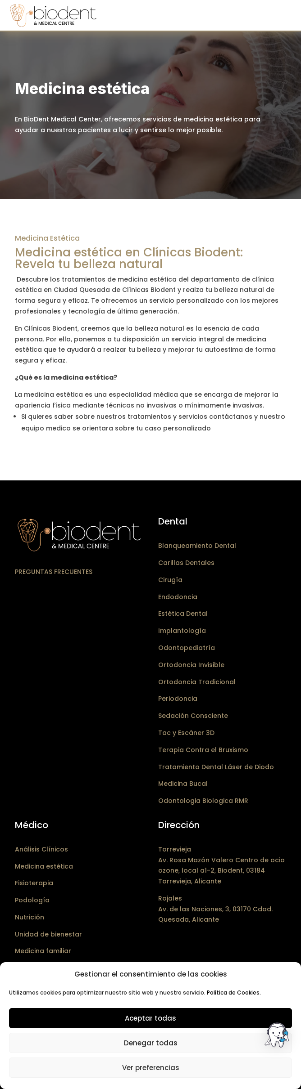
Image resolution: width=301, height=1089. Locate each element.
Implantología (182, 630)
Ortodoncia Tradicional (197, 681)
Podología (32, 900)
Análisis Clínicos (41, 849)
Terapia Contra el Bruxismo (203, 749)
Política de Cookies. (234, 992)
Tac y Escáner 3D (186, 732)
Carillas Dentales (186, 562)
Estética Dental (183, 613)
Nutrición (29, 917)
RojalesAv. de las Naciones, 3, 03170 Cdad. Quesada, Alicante (215, 909)
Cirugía (170, 579)
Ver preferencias (150, 1067)
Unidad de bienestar (48, 934)
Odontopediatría (186, 647)
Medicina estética (44, 866)
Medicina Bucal (183, 783)
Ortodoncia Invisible (191, 664)
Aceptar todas (150, 1018)
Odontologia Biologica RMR (203, 800)
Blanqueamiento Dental (197, 545)
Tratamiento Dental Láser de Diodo (216, 766)
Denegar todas (151, 1043)
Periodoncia (177, 698)
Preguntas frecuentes (53, 571)
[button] (277, 1036)
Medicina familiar (43, 950)
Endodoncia (177, 596)
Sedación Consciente (193, 715)
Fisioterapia (34, 882)
